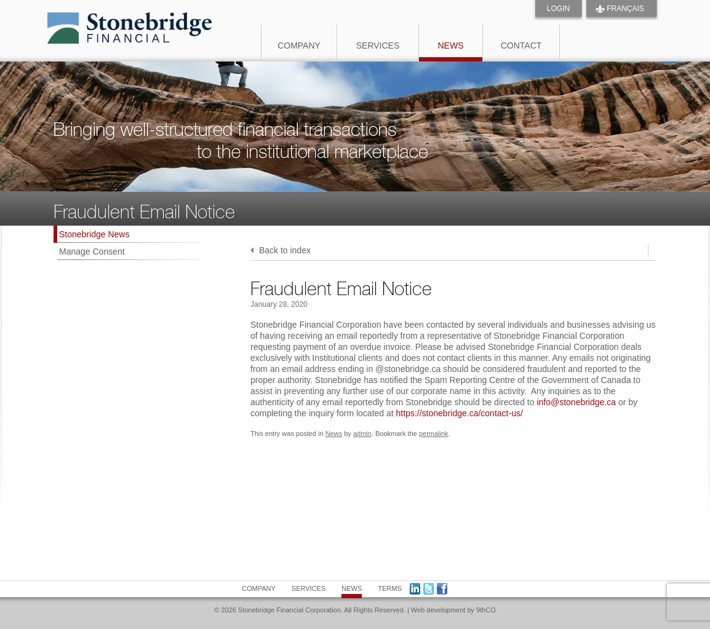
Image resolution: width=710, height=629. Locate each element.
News (451, 45)
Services (378, 45)
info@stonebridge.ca (576, 402)
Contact (521, 45)
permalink (434, 433)
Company (299, 45)
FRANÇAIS (625, 8)
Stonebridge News (94, 234)
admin (362, 433)
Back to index (280, 250)
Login (558, 8)
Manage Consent (92, 251)
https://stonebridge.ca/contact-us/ (459, 413)
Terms (390, 588)
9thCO (486, 610)
